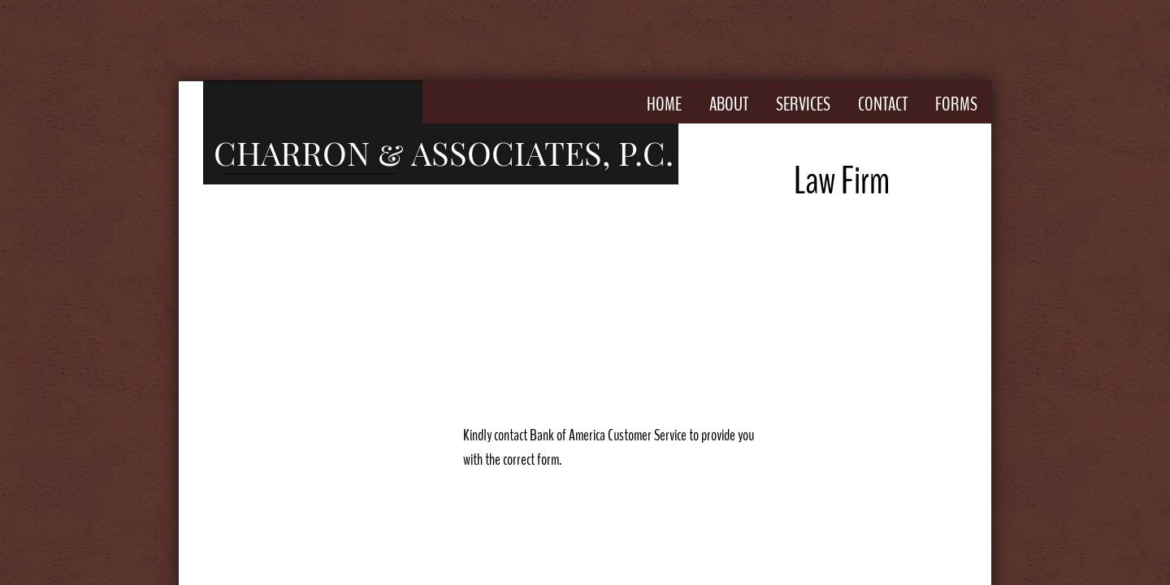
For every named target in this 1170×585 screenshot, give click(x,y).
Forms (956, 104)
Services (803, 104)
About (728, 104)
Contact (883, 104)
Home (664, 104)
